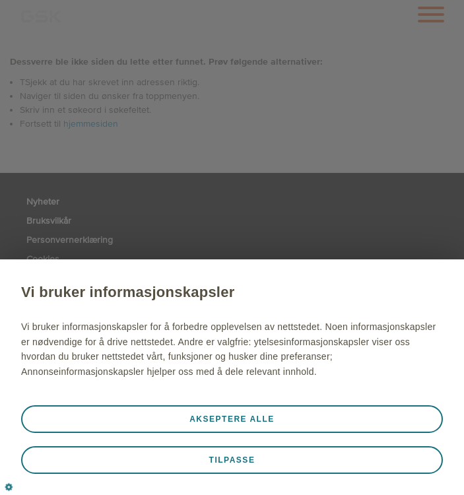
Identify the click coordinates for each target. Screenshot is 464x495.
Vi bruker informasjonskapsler (128, 292)
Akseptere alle (232, 419)
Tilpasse (232, 460)
